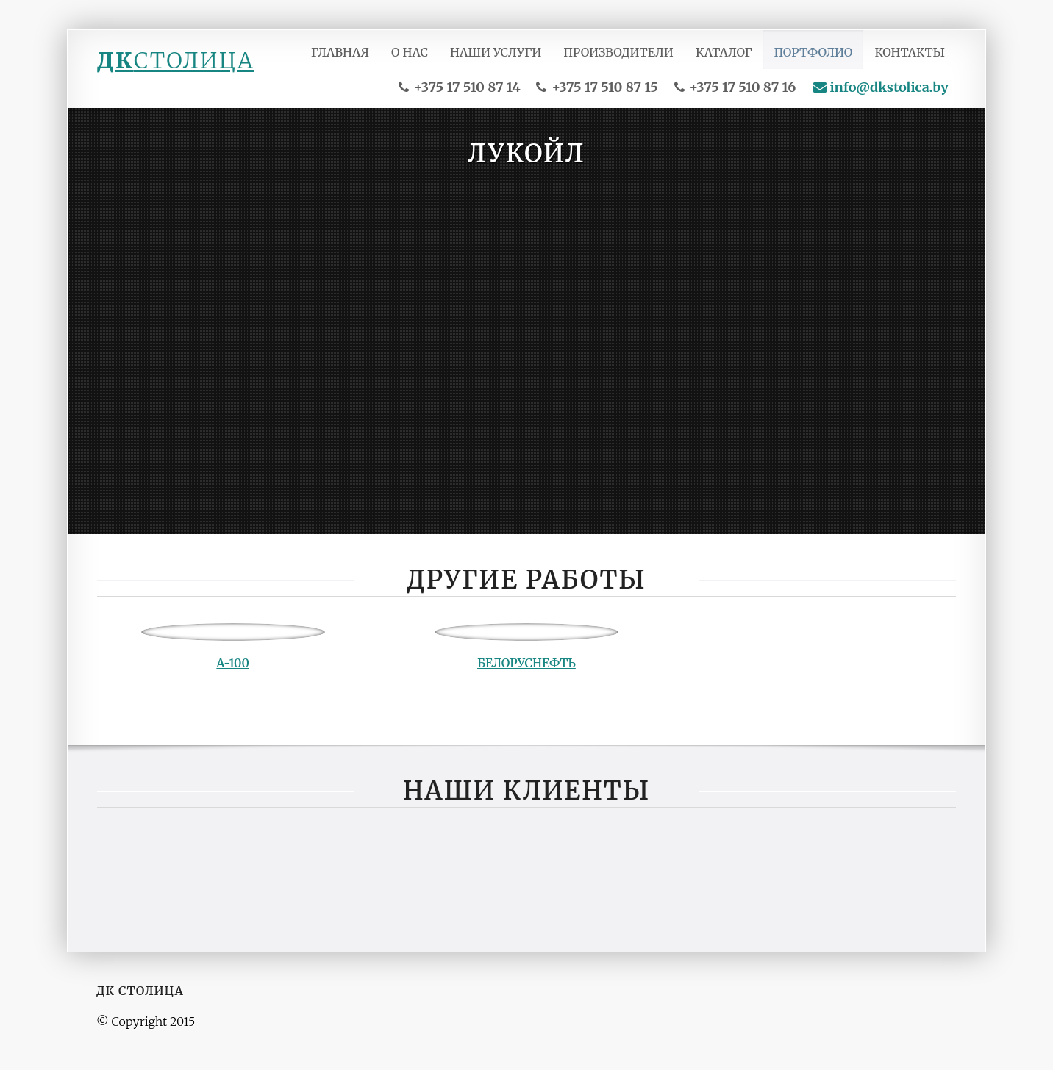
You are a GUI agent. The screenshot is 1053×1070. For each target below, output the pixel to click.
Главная (350, 61)
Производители (624, 61)
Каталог (727, 61)
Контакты (911, 61)
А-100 (232, 673)
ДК (175, 60)
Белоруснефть (526, 673)
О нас (419, 61)
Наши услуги (504, 61)
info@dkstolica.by (881, 97)
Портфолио (815, 61)
